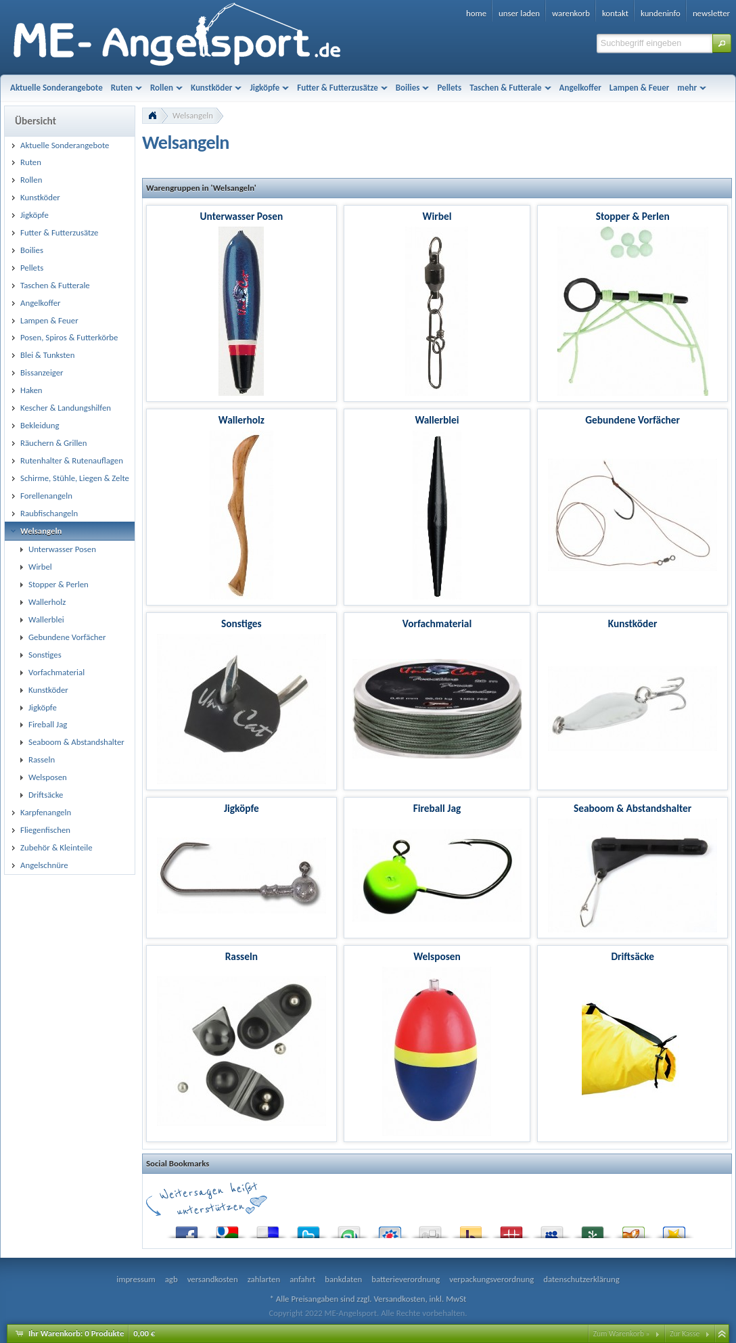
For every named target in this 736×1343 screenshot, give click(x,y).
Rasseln (241, 956)
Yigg (633, 1229)
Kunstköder (633, 623)
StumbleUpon (349, 1229)
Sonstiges (241, 623)
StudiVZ (389, 1229)
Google (227, 1229)
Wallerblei (437, 419)
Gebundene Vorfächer (632, 419)
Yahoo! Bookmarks (471, 1229)
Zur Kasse (684, 1333)
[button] (721, 43)
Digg (430, 1229)
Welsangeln (192, 115)
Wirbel (437, 216)
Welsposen (437, 956)
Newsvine (592, 1229)
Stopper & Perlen (633, 216)
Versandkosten (399, 1299)
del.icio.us (268, 1229)
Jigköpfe (241, 808)
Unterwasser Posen (241, 216)
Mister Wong (511, 1229)
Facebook (186, 1229)
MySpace (552, 1229)
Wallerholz (241, 419)
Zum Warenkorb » (621, 1333)
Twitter (308, 1229)
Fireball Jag (437, 808)
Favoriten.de (673, 1229)
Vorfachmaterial (437, 623)
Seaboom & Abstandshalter (632, 808)
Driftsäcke (632, 956)
